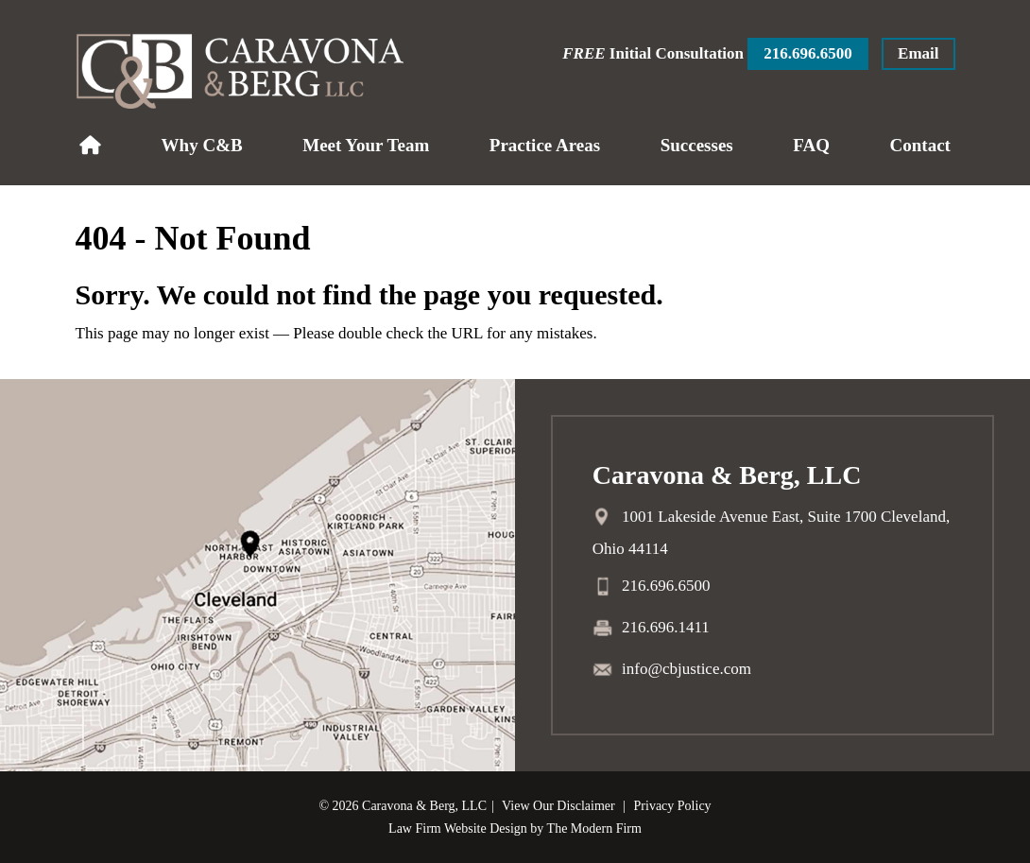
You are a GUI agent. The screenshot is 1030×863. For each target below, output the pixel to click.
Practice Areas (544, 145)
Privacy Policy (673, 806)
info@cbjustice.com (686, 669)
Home (90, 145)
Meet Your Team (365, 145)
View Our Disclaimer (558, 806)
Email (918, 53)
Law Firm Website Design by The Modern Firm (515, 828)
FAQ (811, 145)
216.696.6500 (808, 53)
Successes (697, 145)
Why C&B (202, 145)
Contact (920, 145)
